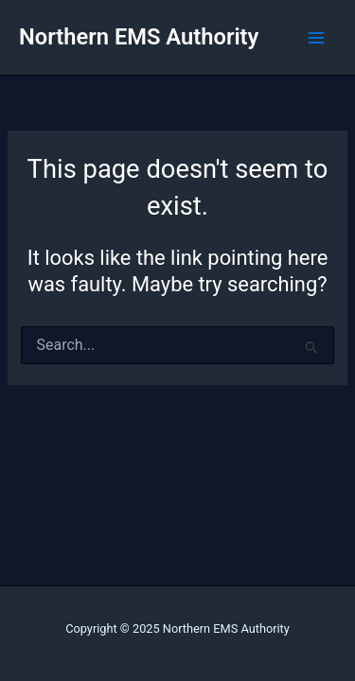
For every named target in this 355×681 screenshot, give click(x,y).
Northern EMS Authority (138, 37)
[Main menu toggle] (316, 38)
